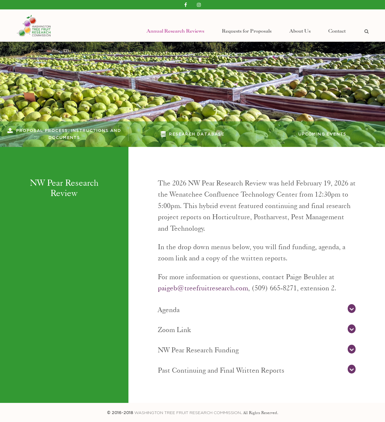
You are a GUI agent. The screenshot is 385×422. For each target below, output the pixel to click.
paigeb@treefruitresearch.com (203, 287)
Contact (337, 27)
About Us (300, 27)
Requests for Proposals (247, 27)
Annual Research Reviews (175, 27)
